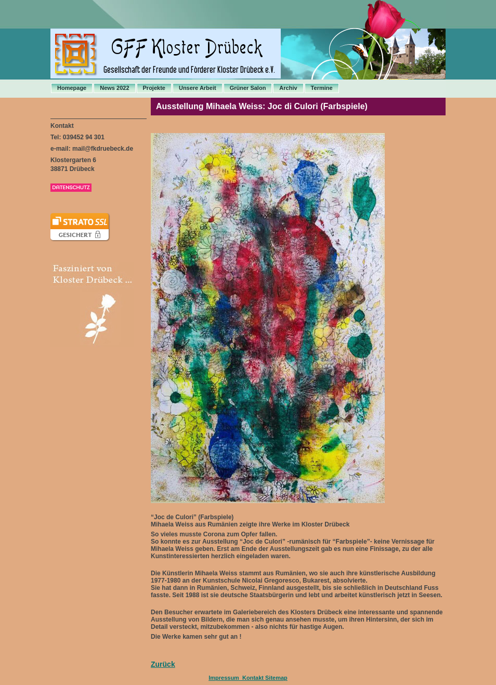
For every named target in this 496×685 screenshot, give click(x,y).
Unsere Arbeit (197, 88)
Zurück (163, 664)
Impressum (223, 678)
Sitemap (276, 678)
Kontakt (252, 678)
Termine (322, 88)
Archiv (288, 88)
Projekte (154, 88)
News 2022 (114, 88)
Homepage (71, 88)
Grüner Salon (248, 88)
